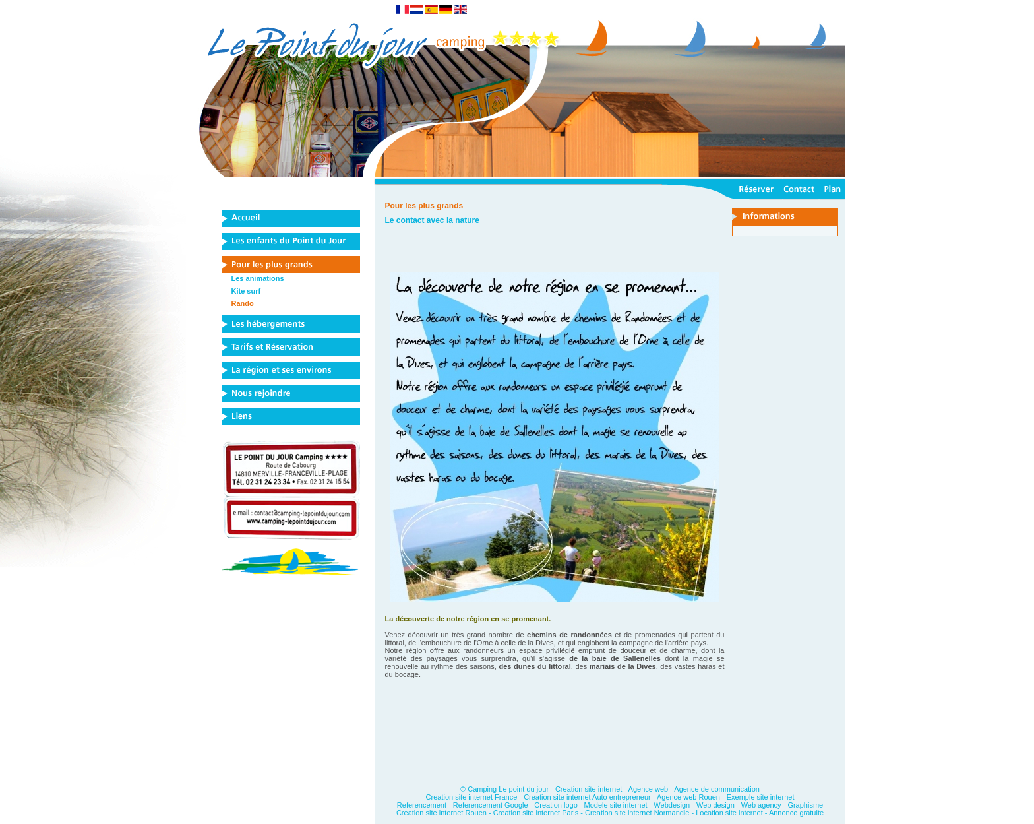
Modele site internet (616, 805)
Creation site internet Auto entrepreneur (587, 797)
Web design (715, 805)
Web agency (761, 805)
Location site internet (729, 813)
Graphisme (805, 805)
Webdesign (672, 805)
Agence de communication (717, 789)
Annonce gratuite (796, 813)
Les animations (257, 278)
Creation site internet (589, 789)
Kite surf (246, 291)
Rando (242, 303)
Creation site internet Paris (537, 813)
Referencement (421, 805)
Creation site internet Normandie (637, 813)
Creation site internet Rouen (442, 813)
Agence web (648, 789)
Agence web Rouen (688, 797)
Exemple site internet (761, 797)
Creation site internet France (472, 797)
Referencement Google (490, 805)
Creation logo (555, 805)
